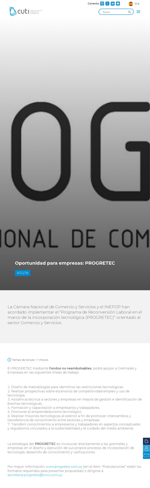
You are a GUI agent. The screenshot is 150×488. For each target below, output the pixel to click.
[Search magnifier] (129, 12)
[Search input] (114, 12)
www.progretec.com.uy (64, 467)
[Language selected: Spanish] (134, 3)
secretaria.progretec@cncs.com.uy (35, 475)
